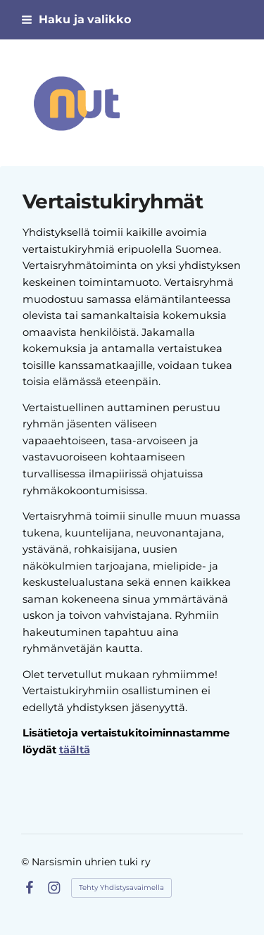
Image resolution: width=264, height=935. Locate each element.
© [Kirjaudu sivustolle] (26, 861)
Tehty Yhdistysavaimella (121, 887)
